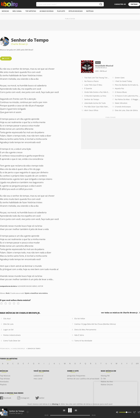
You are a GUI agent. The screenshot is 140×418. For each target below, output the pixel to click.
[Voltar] (64, 410)
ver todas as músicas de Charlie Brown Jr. (119, 313)
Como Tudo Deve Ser (11, 340)
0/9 (137, 363)
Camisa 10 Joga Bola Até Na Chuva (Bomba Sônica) (95, 324)
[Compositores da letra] (28, 412)
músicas (5, 11)
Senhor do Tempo (91, 99)
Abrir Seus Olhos (91, 110)
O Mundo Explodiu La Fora (95, 96)
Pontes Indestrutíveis (12, 335)
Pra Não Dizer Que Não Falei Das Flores (96, 106)
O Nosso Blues (121, 92)
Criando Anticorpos (123, 106)
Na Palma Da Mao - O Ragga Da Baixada (127, 99)
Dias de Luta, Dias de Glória (126, 110)
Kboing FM (105, 375)
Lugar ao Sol (8, 329)
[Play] (70, 410)
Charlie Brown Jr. (19, 44)
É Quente (88, 88)
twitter (41, 398)
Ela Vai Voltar (79, 318)
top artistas (30, 11)
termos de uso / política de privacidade (83, 378)
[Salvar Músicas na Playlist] (139, 412)
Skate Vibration (121, 103)
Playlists (3, 384)
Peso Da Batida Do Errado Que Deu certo (127, 85)
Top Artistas (5, 378)
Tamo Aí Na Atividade (83, 340)
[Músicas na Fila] (134, 412)
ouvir (6, 58)
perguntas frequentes (76, 375)
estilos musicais (76, 11)
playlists (61, 11)
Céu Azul (7, 318)
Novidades (4, 381)
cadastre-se (120, 4)
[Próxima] (76, 410)
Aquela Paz (119, 88)
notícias (89, 11)
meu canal (17, 11)
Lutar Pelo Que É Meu (93, 85)
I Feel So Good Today (123, 81)
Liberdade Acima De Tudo (95, 103)
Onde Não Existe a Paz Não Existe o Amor (96, 92)
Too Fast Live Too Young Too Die (96, 77)
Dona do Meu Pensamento (85, 329)
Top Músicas (5, 375)
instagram (25, 398)
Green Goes (120, 77)
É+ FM (103, 378)
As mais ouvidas (46, 11)
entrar (134, 4)
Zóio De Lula (8, 324)
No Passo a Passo (91, 81)
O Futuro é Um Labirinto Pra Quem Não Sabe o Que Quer (127, 96)
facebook (7, 398)
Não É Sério (79, 335)
